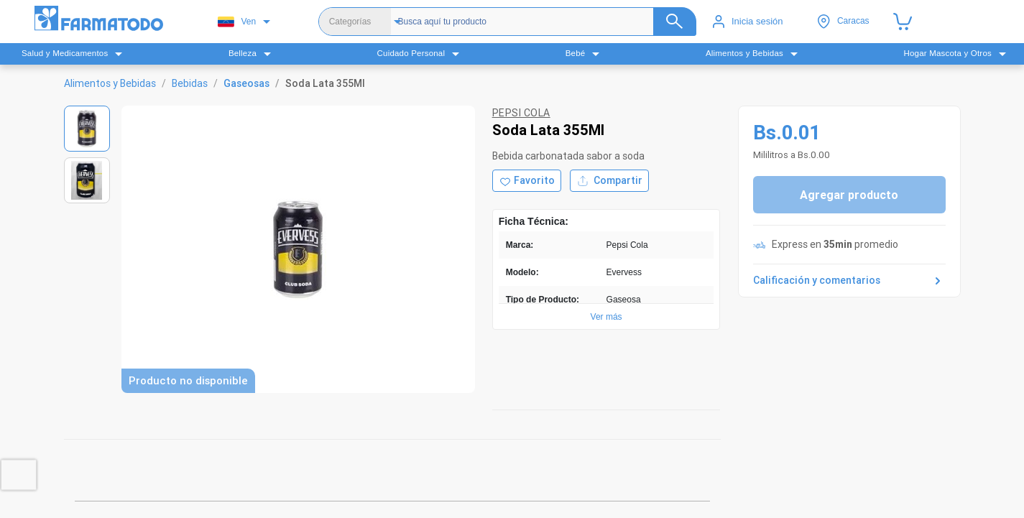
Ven (237, 22)
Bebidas (190, 83)
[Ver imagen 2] (87, 180)
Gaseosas (246, 83)
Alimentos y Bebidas (110, 83)
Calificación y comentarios (849, 281)
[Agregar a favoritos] (526, 181)
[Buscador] (542, 21)
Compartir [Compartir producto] (609, 181)
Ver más (606, 317)
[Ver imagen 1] (87, 129)
